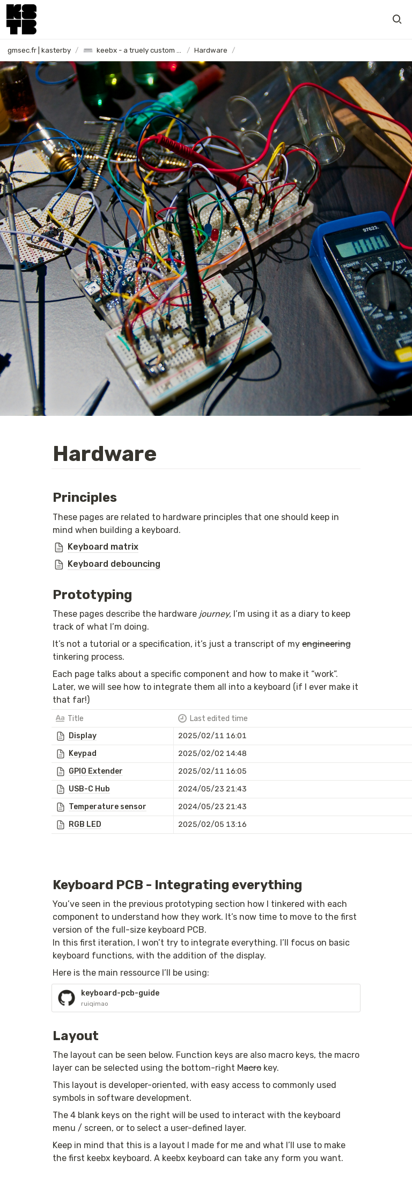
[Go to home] (21, 19)
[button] (396, 19)
